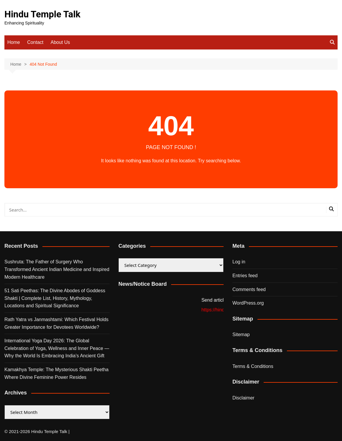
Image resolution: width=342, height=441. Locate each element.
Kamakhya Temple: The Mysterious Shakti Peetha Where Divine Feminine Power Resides (56, 373)
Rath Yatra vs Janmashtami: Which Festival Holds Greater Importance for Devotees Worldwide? (56, 323)
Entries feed (244, 275)
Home (13, 42)
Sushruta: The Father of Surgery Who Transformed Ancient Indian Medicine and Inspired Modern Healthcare (56, 269)
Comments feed (249, 289)
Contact (35, 42)
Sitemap (241, 334)
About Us (60, 42)
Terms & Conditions (252, 366)
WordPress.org (248, 302)
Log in (238, 261)
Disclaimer (243, 397)
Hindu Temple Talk (42, 14)
